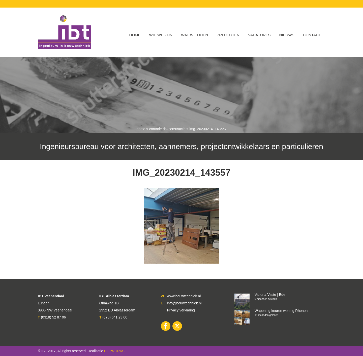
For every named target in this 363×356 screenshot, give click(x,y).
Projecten (228, 35)
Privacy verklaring (181, 310)
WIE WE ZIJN (161, 35)
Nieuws (286, 35)
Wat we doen (194, 35)
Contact (312, 35)
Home (135, 35)
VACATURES (259, 35)
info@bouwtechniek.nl (184, 303)
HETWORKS (114, 351)
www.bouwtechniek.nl (184, 296)
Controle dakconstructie (167, 129)
